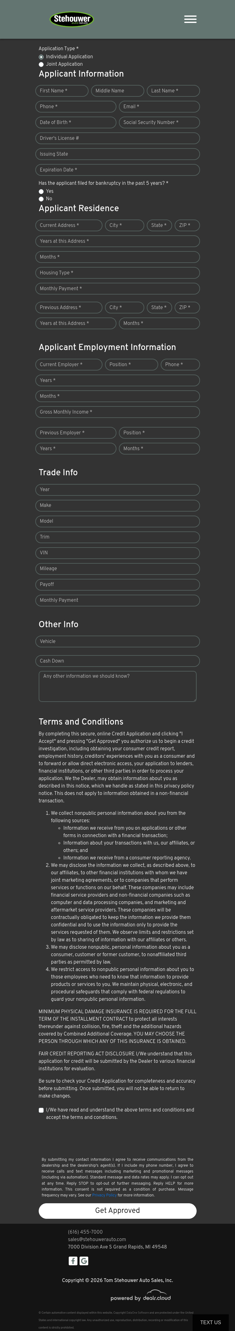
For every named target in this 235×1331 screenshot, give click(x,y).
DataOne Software (137, 1313)
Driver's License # (59, 138)
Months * (50, 257)
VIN (44, 553)
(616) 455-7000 (85, 1232)
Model (46, 521)
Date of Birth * (56, 123)
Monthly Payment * (61, 289)
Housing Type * (56, 273)
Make (45, 506)
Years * (48, 381)
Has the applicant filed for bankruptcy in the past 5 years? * (104, 183)
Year (45, 490)
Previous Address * (60, 308)
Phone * (49, 107)
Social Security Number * (151, 123)
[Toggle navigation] (190, 19)
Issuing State (54, 154)
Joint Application (64, 64)
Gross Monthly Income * (66, 412)
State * (159, 226)
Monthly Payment (59, 600)
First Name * (54, 91)
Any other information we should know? (86, 676)
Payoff (47, 585)
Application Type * (59, 49)
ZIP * (185, 226)
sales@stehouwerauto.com (97, 1240)
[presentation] (86, 1138)
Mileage (48, 569)
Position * (120, 365)
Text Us (210, 1322)
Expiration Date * (58, 170)
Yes (50, 192)
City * (116, 226)
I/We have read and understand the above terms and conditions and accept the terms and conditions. (120, 1114)
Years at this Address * (64, 241)
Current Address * (59, 226)
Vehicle (48, 642)
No (49, 199)
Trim (45, 537)
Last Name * (165, 91)
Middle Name (110, 91)
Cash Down (52, 661)
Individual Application (69, 57)
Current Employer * (61, 365)
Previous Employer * (62, 433)
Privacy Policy (104, 1195)
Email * (132, 107)
